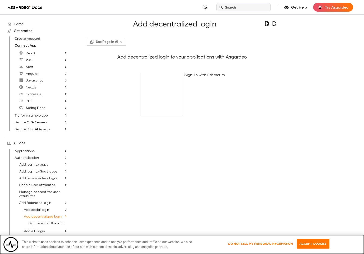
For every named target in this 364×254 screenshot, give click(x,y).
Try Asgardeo (333, 7)
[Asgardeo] (25, 7)
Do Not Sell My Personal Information (260, 248)
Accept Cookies (313, 248)
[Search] (243, 7)
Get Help (299, 7)
